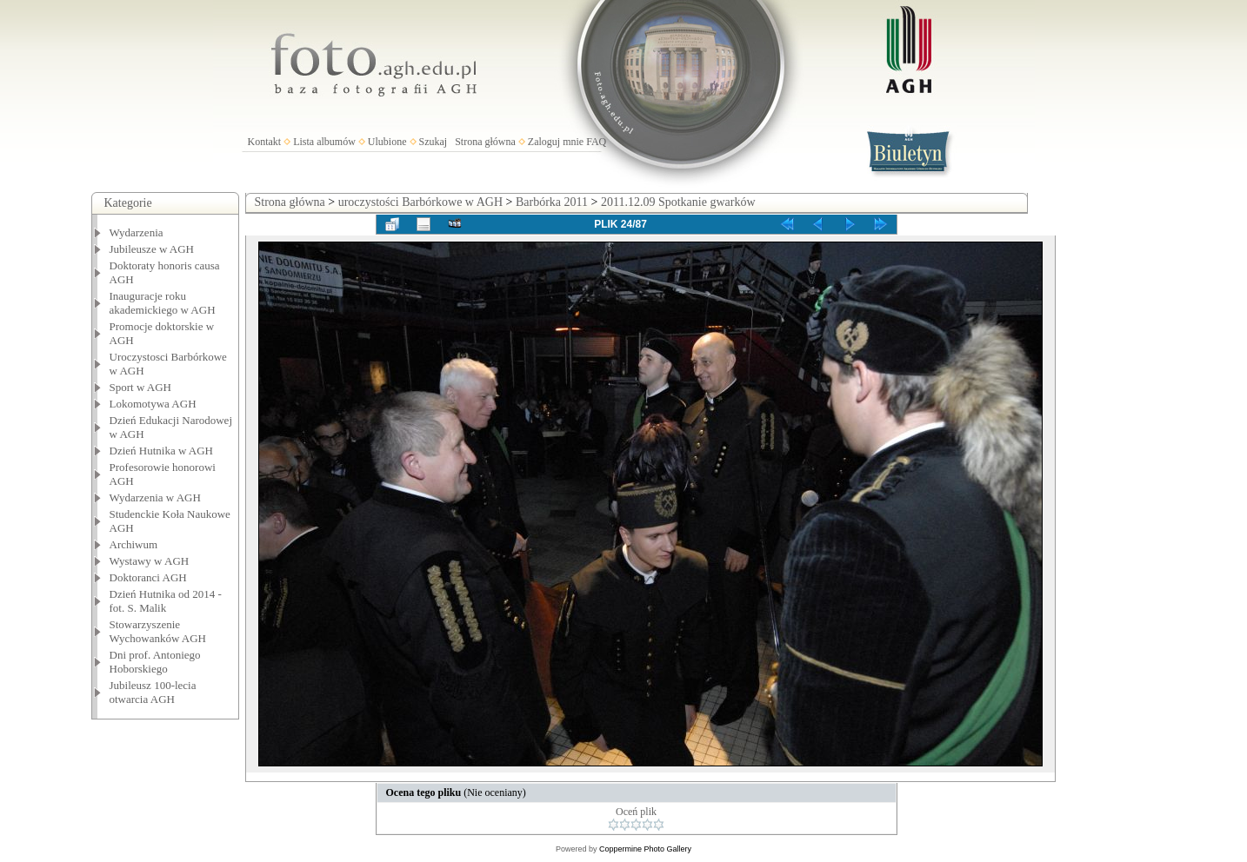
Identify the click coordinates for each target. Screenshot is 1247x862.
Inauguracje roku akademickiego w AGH (163, 302)
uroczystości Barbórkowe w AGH (420, 202)
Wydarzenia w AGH (155, 497)
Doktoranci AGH (148, 577)
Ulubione (387, 142)
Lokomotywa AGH (153, 403)
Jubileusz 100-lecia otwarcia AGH (153, 692)
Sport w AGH (141, 387)
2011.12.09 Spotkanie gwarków (678, 202)
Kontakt (265, 142)
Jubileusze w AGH (152, 248)
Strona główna (485, 142)
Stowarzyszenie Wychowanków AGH (158, 631)
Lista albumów (324, 142)
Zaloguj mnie (555, 142)
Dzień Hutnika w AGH (162, 450)
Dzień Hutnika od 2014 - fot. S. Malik (166, 600)
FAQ (596, 142)
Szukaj (433, 142)
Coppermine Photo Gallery (645, 849)
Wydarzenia (136, 232)
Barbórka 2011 (552, 202)
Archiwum (134, 544)
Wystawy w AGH (150, 560)
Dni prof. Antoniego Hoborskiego (155, 661)
